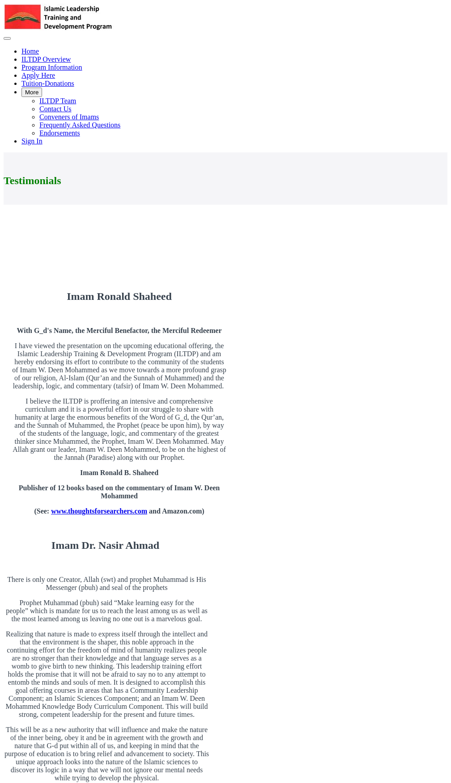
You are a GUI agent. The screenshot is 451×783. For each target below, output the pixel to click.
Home (30, 51)
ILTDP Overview (46, 59)
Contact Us (55, 109)
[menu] (225, 96)
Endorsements (59, 133)
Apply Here (38, 75)
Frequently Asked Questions (79, 125)
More (31, 92)
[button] (7, 38)
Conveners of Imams (69, 117)
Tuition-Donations (47, 83)
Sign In (32, 141)
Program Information (51, 67)
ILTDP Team (57, 101)
